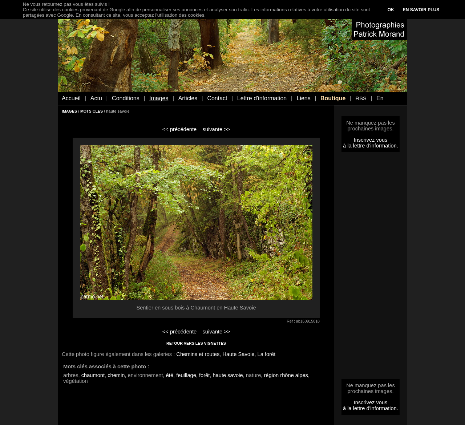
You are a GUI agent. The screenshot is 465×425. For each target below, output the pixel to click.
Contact (217, 98)
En (380, 98)
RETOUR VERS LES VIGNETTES (196, 343)
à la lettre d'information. (370, 146)
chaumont (93, 375)
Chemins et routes (197, 354)
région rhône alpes (286, 375)
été (169, 375)
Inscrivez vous (371, 140)
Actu (96, 98)
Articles (187, 98)
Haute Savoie (238, 354)
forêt (204, 375)
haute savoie (228, 375)
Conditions (126, 98)
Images (158, 98)
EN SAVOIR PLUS (421, 9)
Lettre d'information (262, 98)
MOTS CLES (91, 111)
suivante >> (216, 129)
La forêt (267, 354)
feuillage (186, 375)
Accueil (71, 98)
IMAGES (69, 111)
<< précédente (179, 129)
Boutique (332, 98)
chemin (116, 375)
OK (391, 9)
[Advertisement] (370, 268)
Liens (303, 98)
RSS (361, 98)
